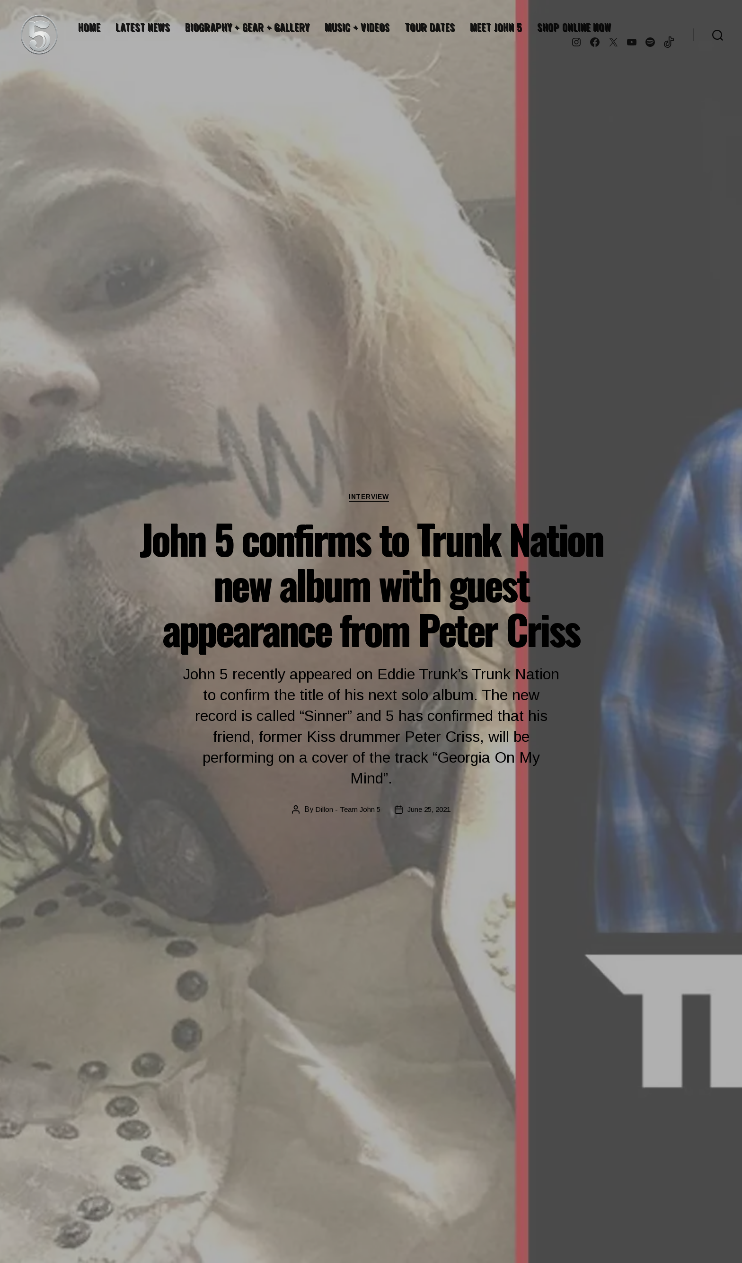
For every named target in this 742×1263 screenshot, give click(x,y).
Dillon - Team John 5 (345, 811)
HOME (89, 27)
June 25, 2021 (429, 811)
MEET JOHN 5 (496, 27)
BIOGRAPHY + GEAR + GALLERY (247, 27)
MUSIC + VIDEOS (357, 27)
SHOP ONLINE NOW (574, 27)
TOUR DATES (430, 27)
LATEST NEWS (142, 27)
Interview (371, 498)
